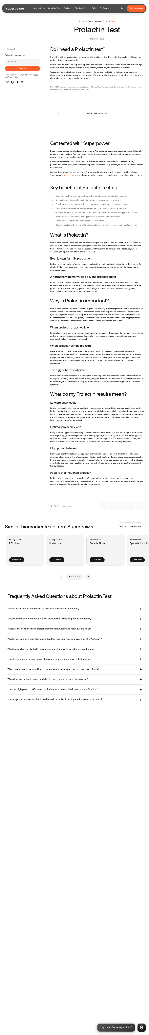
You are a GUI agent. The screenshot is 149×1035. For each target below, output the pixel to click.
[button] (71, 8)
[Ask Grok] (122, 506)
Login (120, 8)
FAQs (94, 8)
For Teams (104, 8)
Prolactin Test (109, 21)
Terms (36, 75)
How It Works (39, 8)
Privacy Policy (13, 77)
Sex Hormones (94, 21)
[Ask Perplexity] (140, 506)
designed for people (71, 175)
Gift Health (79, 8)
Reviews (67, 8)
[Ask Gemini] (113, 506)
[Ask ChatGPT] (131, 506)
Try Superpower (136, 8)
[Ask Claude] (104, 506)
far (93, 351)
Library (82, 21)
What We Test (54, 8)
